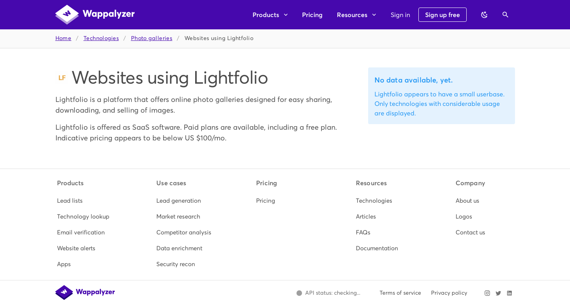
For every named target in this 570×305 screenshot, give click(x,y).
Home (63, 38)
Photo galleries (152, 38)
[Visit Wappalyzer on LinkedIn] (509, 293)
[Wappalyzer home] (95, 15)
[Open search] (505, 14)
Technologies (101, 38)
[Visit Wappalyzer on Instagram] (487, 293)
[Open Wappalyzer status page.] (328, 293)
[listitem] (86, 201)
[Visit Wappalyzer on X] (498, 293)
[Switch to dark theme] (484, 14)
